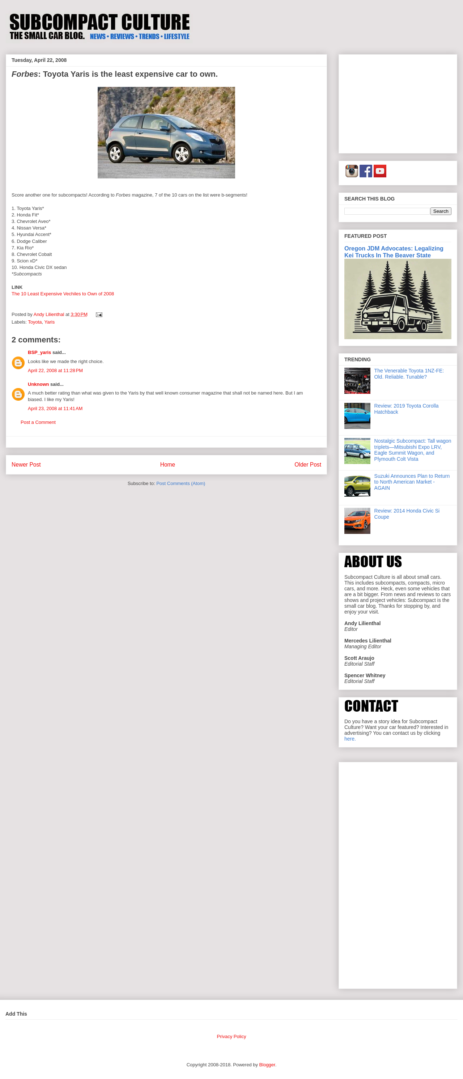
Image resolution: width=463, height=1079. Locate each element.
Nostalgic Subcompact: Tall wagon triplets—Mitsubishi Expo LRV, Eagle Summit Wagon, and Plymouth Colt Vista (412, 450)
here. (350, 739)
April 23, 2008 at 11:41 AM (55, 408)
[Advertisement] (397, 102)
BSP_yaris (39, 352)
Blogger (267, 1064)
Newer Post (26, 464)
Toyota (35, 322)
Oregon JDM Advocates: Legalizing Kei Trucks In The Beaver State (393, 251)
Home (167, 464)
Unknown (38, 384)
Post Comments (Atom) (180, 483)
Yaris (49, 322)
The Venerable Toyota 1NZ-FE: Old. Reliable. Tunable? (409, 374)
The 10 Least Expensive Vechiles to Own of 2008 (63, 293)
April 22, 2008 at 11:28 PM (55, 370)
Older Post (307, 464)
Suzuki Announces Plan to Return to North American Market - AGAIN (412, 482)
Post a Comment (38, 422)
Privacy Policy (231, 1036)
